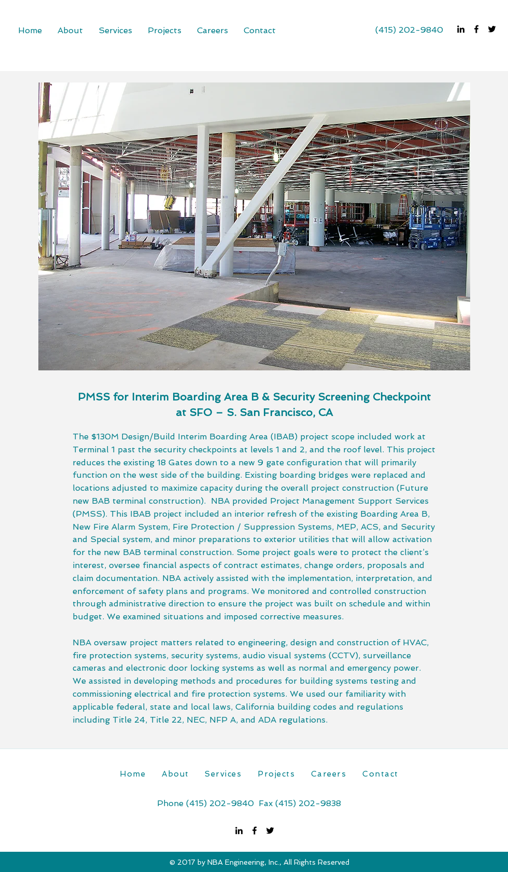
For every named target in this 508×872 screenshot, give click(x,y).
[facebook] (476, 29)
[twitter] (492, 29)
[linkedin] (461, 29)
